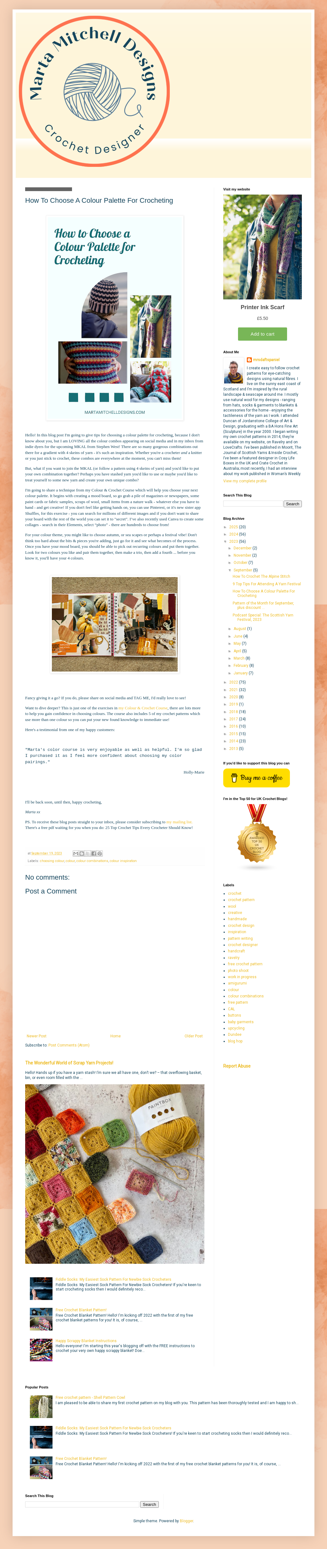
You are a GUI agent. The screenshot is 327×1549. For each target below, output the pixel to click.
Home (115, 1036)
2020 (234, 697)
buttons (234, 1015)
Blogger (186, 1521)
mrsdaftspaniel (266, 360)
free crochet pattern (245, 964)
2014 (234, 741)
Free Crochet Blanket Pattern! (81, 1310)
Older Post (194, 1036)
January (241, 673)
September (243, 570)
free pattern (238, 1002)
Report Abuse (237, 1066)
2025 (234, 527)
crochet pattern (241, 900)
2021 (234, 690)
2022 (234, 682)
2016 (234, 726)
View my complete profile (245, 481)
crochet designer (243, 945)
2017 (234, 719)
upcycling (236, 1028)
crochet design (241, 925)
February (241, 665)
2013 (234, 748)
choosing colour (52, 861)
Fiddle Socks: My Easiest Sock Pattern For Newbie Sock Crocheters (113, 1279)
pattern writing (240, 938)
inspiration (237, 932)
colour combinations (92, 861)
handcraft (236, 951)
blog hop (235, 1041)
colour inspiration (123, 861)
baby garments (241, 1022)
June (238, 636)
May (238, 643)
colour (70, 861)
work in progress (242, 977)
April (238, 651)
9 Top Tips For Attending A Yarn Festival (267, 584)
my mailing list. (179, 822)
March (240, 658)
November (243, 555)
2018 (234, 712)
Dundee (234, 1034)
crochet (234, 893)
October (241, 562)
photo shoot (238, 970)
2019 (234, 704)
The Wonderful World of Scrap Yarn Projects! (69, 1062)
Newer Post (37, 1036)
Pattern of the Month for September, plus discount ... (263, 605)
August (240, 629)
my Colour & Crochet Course (143, 708)
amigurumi (237, 983)
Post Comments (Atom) (69, 1045)
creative (235, 913)
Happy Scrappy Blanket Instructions (86, 1341)
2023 (234, 541)
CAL (231, 1009)
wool (232, 906)
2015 (234, 734)
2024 (234, 534)
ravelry (234, 958)
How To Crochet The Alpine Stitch (261, 576)
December (243, 548)
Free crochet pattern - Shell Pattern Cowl (90, 1397)
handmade (237, 919)
